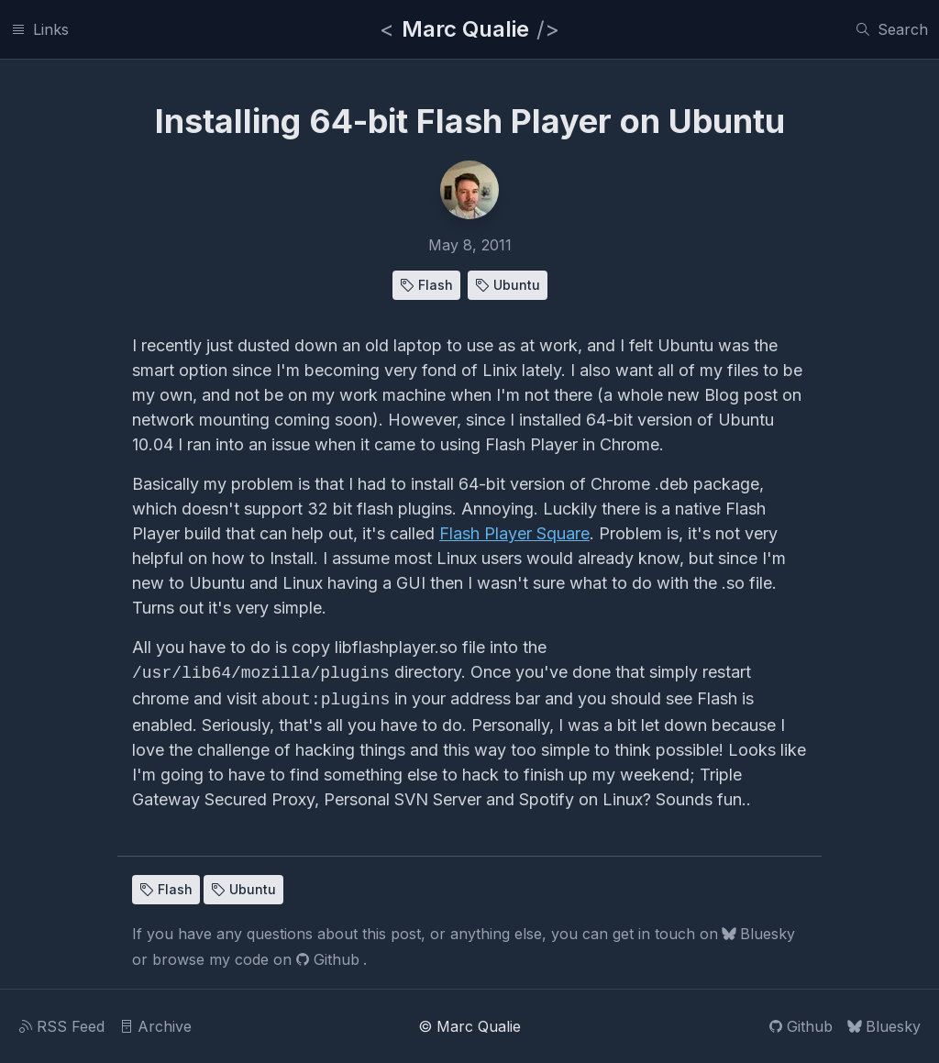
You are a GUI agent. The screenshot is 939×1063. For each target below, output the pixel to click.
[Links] (40, 29)
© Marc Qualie (469, 1026)
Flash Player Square (514, 533)
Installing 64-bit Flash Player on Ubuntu (470, 121)
